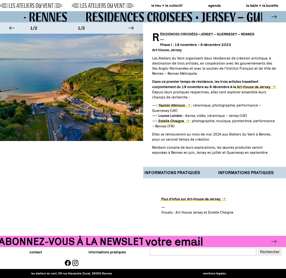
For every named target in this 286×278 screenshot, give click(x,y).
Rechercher (270, 252)
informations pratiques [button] (107, 252)
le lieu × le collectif (166, 5)
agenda (214, 5)
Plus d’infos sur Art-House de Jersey (190, 199)
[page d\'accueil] (71, 5)
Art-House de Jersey (253, 87)
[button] (12, 28)
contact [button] (35, 252)
